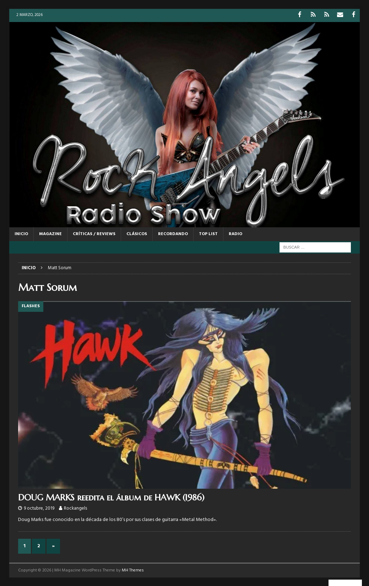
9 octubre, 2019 (39, 508)
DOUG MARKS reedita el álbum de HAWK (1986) (111, 497)
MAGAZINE (50, 233)
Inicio (21, 233)
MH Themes (133, 569)
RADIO (235, 233)
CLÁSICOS (136, 233)
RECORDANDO (173, 233)
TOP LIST (208, 233)
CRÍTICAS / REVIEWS (94, 233)
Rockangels (75, 508)
